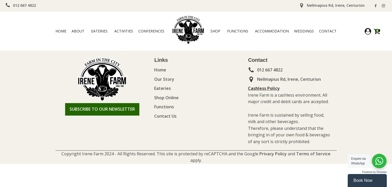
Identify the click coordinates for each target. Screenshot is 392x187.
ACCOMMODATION (272, 31)
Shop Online (166, 98)
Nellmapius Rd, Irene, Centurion (289, 79)
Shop (215, 31)
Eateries (99, 31)
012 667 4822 (24, 5)
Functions (237, 31)
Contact (328, 31)
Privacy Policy (272, 154)
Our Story (164, 79)
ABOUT (78, 31)
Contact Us (165, 116)
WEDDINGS (304, 31)
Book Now (362, 180)
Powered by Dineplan (374, 172)
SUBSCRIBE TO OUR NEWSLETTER (102, 109)
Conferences (151, 31)
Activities (123, 31)
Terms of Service (313, 154)
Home (60, 31)
